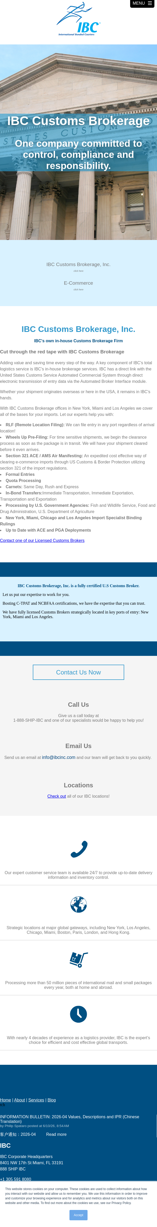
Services (36, 1100)
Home (5, 1100)
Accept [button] (78, 1215)
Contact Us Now (78, 672)
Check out (56, 796)
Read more (56, 1134)
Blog (52, 1100)
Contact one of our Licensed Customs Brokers (42, 540)
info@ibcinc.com (58, 757)
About (19, 1100)
